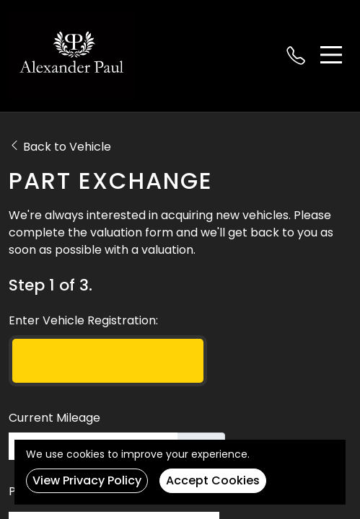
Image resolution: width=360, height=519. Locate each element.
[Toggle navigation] (331, 54)
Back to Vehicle (60, 146)
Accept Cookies (213, 480)
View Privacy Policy (86, 480)
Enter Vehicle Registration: (83, 320)
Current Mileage (54, 417)
